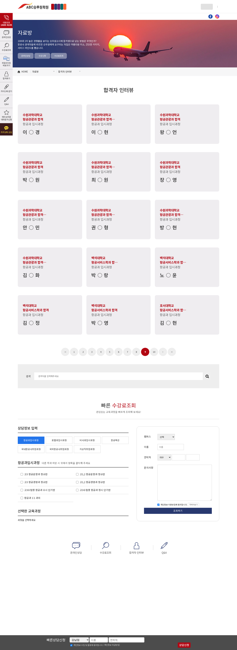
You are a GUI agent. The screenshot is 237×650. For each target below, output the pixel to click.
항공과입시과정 (31, 440)
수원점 (97, 6)
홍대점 (69, 6)
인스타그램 (217, 16)
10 (154, 351)
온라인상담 (25, 55)
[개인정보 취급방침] (112, 644)
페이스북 (210, 16)
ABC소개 (32, 16)
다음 (163, 352)
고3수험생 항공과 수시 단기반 (39, 490)
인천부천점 (83, 6)
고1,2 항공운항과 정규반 (92, 474)
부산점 (110, 6)
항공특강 (115, 440)
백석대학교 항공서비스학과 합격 (104, 260)
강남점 (57, 6)
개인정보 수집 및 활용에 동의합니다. (88, 645)
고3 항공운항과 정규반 (36, 474)
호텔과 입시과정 (93, 16)
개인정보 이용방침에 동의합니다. (173, 504)
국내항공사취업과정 (31, 449)
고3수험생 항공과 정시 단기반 (95, 490)
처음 (65, 352)
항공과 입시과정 (63, 16)
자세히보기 (193, 504)
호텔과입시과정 (59, 440)
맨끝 (172, 352)
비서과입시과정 (87, 440)
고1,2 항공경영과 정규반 (92, 482)
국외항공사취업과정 (59, 449)
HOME (24, 71)
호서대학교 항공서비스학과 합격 (173, 307)
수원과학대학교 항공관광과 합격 (33, 117)
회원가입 (215, 6)
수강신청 (42, 55)
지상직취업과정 (87, 449)
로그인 (205, 6)
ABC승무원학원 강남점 (33, 5)
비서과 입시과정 (123, 16)
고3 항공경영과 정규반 (36, 482)
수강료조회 (58, 55)
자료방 (154, 16)
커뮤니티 (184, 16)
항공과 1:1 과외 (32, 498)
